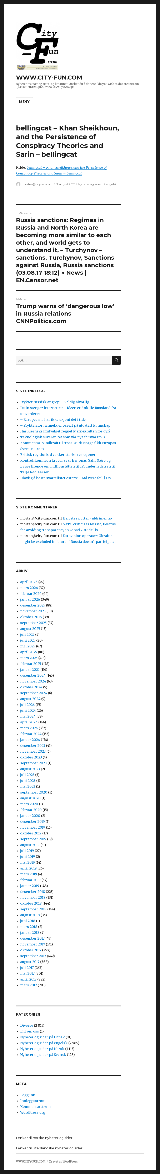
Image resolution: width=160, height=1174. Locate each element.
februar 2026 (30, 593)
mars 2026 (29, 588)
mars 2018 (28, 927)
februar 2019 (30, 880)
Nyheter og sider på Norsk (42, 1049)
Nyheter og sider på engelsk (97, 184)
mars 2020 (29, 804)
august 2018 (30, 915)
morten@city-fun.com (37, 184)
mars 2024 (29, 728)
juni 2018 (27, 921)
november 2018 (32, 897)
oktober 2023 (31, 757)
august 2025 (30, 629)
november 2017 (32, 944)
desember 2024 (33, 675)
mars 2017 (28, 985)
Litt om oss (29, 1031)
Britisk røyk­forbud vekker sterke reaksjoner (58, 454)
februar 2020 (31, 810)
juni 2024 (28, 710)
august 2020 (30, 798)
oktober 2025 (31, 617)
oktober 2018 (31, 903)
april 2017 (28, 979)
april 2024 (29, 722)
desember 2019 (32, 821)
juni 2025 (27, 640)
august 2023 (30, 769)
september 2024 (33, 693)
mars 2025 (29, 658)
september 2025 (33, 623)
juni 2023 (27, 780)
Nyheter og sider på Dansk (42, 1037)
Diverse (26, 1025)
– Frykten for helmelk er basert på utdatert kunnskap (65, 425)
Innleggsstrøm (32, 1101)
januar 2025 (30, 669)
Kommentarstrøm (35, 1106)
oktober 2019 (30, 833)
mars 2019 (28, 874)
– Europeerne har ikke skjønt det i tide (53, 419)
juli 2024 (27, 705)
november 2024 (33, 681)
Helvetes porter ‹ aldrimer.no (87, 518)
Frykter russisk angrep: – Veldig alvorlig (54, 402)
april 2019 (28, 868)
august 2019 (30, 845)
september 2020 (33, 792)
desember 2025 (32, 605)
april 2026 (29, 582)
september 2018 (33, 909)
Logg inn (27, 1095)
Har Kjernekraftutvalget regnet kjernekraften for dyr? (65, 431)
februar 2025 (30, 664)
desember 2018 (32, 892)
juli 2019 (27, 851)
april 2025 (28, 652)
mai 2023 (27, 786)
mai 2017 (27, 973)
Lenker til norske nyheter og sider (44, 1138)
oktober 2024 (31, 687)
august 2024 (30, 699)
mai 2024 (28, 716)
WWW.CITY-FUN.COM (49, 77)
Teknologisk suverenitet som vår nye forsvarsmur (62, 437)
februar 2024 (30, 734)
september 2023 (33, 763)
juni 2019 (27, 856)
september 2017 (33, 956)
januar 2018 (29, 932)
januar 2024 (30, 740)
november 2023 (33, 751)
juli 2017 (27, 967)
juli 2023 (27, 775)
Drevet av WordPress (63, 1161)
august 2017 (29, 962)
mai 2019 (27, 862)
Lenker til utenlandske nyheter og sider (49, 1148)
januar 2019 (29, 886)
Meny (24, 102)
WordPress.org (32, 1112)
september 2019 (33, 839)
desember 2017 (32, 938)
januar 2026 (30, 599)
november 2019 (32, 827)
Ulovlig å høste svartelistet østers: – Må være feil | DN (65, 478)
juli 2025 (27, 634)
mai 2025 (27, 646)
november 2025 (33, 611)
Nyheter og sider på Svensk (43, 1055)
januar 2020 (30, 816)
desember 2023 (32, 745)
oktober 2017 (30, 950)
